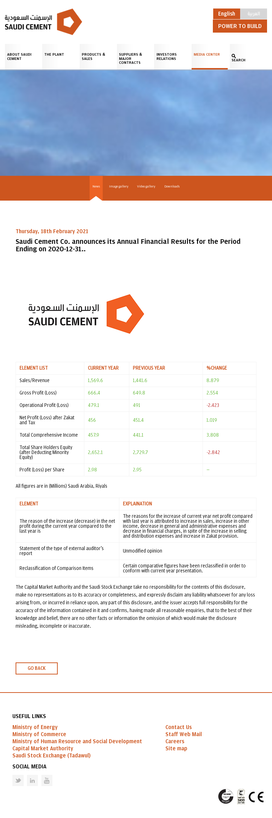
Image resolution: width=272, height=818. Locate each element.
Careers (174, 741)
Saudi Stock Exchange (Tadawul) (51, 755)
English (226, 14)
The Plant (54, 54)
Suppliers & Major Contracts (130, 58)
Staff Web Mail (183, 734)
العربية (254, 13)
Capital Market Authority (42, 748)
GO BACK (37, 668)
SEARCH (238, 60)
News (96, 186)
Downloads (172, 186)
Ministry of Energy (35, 727)
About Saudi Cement (19, 56)
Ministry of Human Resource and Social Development (77, 741)
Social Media (29, 766)
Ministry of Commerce (39, 734)
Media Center (207, 54)
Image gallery (118, 186)
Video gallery (146, 186)
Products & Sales (93, 56)
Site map (176, 748)
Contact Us (178, 727)
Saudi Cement (43, 22)
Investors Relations (167, 56)
